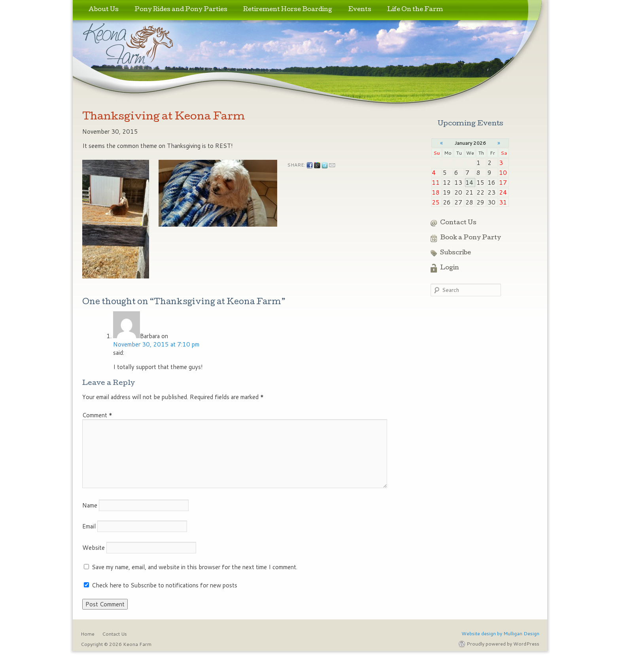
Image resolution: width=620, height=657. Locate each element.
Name (89, 505)
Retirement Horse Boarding (287, 10)
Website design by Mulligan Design (500, 633)
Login (449, 268)
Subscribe (455, 253)
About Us (104, 10)
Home (88, 633)
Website (93, 547)
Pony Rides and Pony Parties (180, 10)
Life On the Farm (415, 10)
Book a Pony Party (470, 238)
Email (89, 526)
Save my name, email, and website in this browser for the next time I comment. (194, 567)
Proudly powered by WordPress (503, 643)
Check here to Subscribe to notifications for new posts (160, 585)
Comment (97, 415)
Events (359, 10)
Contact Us (458, 223)
